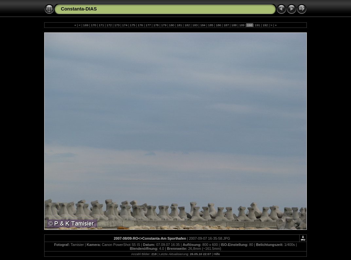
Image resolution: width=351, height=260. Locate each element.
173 (117, 25)
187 (226, 25)
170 (93, 25)
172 (109, 25)
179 (163, 25)
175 (132, 25)
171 (101, 25)
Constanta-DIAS (79, 8)
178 (156, 25)
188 (234, 25)
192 (265, 25)
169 (85, 25)
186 (218, 25)
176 (140, 25)
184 (202, 25)
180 (171, 25)
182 (187, 25)
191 (257, 25)
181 (179, 25)
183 (195, 25)
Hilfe (216, 254)
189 (241, 25)
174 (124, 25)
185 (210, 25)
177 (148, 25)
